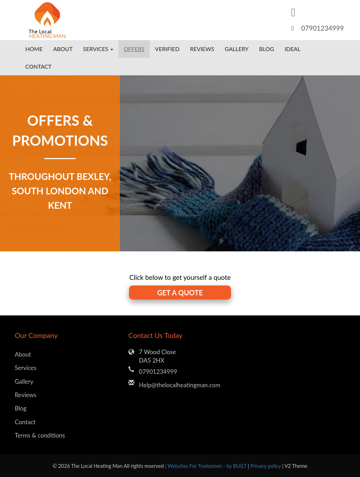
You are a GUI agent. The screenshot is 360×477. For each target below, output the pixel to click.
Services (26, 367)
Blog (266, 48)
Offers (134, 48)
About (62, 48)
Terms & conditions (40, 435)
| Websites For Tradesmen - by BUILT (206, 466)
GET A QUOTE (180, 292)
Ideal (293, 48)
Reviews (202, 48)
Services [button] (98, 48)
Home (34, 48)
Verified (167, 48)
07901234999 (322, 28)
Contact (38, 66)
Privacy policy (266, 466)
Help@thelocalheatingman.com (179, 385)
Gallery (237, 48)
